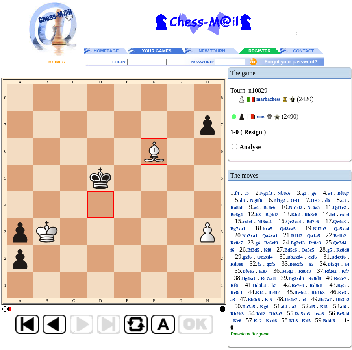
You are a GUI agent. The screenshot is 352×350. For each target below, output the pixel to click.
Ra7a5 (249, 306)
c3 (344, 200)
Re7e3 (298, 285)
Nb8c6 (284, 193)
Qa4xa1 (270, 236)
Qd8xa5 (287, 228)
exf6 (312, 257)
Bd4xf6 (339, 257)
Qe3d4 (340, 243)
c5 (247, 193)
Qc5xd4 (264, 257)
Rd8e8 (237, 264)
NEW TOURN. (213, 50)
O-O (295, 200)
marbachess (268, 99)
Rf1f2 (297, 236)
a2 (294, 306)
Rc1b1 (274, 292)
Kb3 (294, 321)
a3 (233, 299)
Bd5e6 (291, 250)
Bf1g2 (280, 200)
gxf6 (248, 257)
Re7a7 (326, 299)
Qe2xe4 (294, 221)
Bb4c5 (254, 299)
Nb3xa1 (250, 236)
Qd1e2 (340, 207)
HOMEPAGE (106, 50)
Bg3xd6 (297, 278)
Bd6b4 (260, 285)
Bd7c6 (312, 221)
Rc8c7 (237, 243)
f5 (260, 264)
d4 (285, 306)
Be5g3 (288, 271)
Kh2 (296, 214)
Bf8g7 (342, 193)
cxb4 (343, 214)
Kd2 (261, 314)
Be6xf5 (297, 264)
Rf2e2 (331, 271)
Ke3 (343, 292)
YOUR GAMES (156, 50)
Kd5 (306, 321)
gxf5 (271, 264)
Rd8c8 (316, 285)
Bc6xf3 (271, 243)
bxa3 (319, 314)
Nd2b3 (321, 228)
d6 (327, 200)
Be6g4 (237, 214)
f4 (238, 193)
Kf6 (235, 285)
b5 (274, 285)
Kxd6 (271, 321)
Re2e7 (341, 278)
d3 (243, 200)
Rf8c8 (315, 243)
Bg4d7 (272, 214)
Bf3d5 (254, 250)
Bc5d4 (343, 314)
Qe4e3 (340, 221)
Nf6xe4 (265, 221)
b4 (333, 214)
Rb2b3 (237, 314)
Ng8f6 (256, 200)
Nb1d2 (296, 207)
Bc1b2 (340, 236)
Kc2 (258, 321)
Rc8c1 (237, 292)
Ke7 (263, 271)
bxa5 (269, 228)
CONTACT (303, 50)
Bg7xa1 (239, 228)
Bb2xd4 (296, 257)
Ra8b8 (237, 207)
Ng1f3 (267, 193)
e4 (331, 193)
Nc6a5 (313, 207)
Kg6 (264, 306)
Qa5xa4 (340, 228)
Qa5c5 (308, 250)
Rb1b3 (318, 292)
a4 (257, 207)
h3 (259, 214)
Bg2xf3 (298, 243)
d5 (313, 306)
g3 (305, 193)
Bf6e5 (249, 271)
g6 (314, 193)
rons (260, 116)
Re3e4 (301, 292)
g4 (258, 243)
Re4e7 (291, 299)
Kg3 (342, 285)
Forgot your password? (291, 62)
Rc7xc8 (268, 278)
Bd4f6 (329, 321)
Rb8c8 (311, 214)
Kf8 (267, 250)
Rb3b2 (342, 299)
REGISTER (259, 50)
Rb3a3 (275, 314)
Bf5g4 (334, 264)
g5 (330, 250)
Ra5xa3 (303, 314)
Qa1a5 (314, 236)
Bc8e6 (269, 207)
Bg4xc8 (250, 278)
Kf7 (344, 271)
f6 (233, 250)
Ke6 (237, 321)
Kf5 (268, 299)
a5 (311, 264)
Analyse (249, 147)
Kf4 (260, 292)
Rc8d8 (342, 250)
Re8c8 (305, 271)
